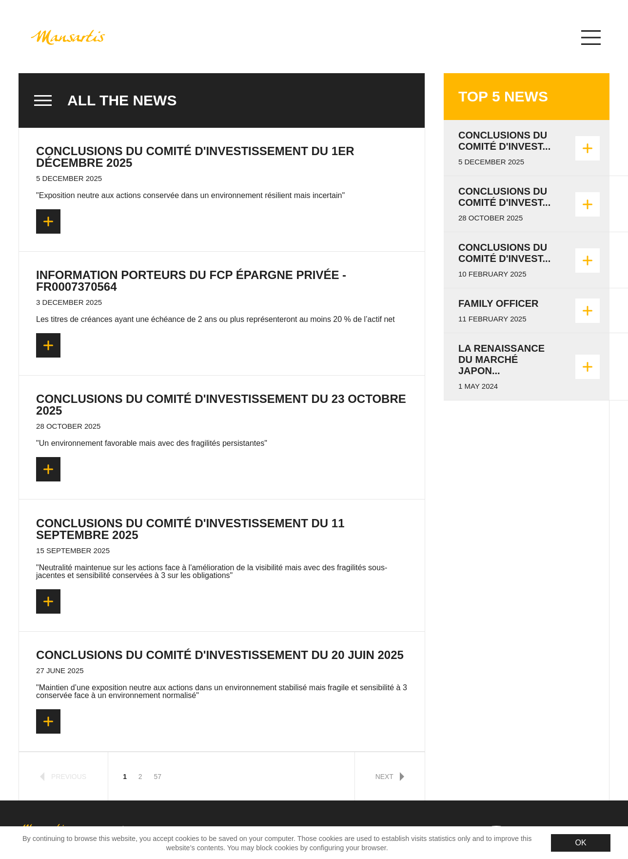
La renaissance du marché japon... (501, 359)
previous (63, 776)
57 (157, 776)
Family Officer (498, 303)
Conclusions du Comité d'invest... (504, 141)
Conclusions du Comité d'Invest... (504, 253)
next (390, 776)
